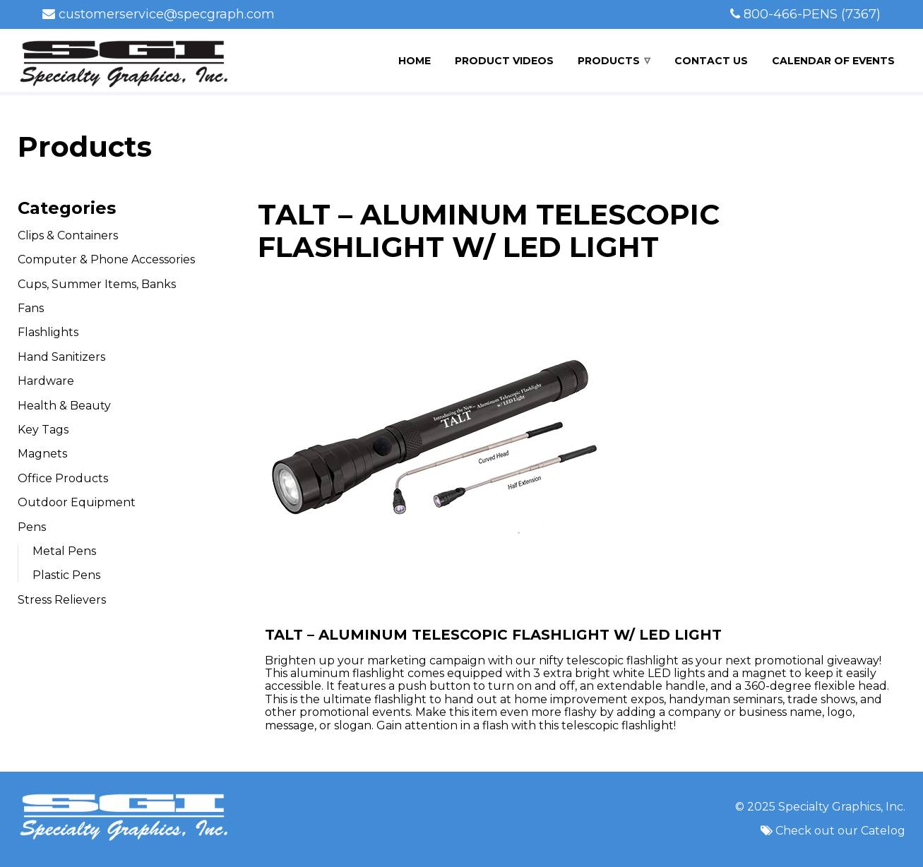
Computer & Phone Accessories (106, 259)
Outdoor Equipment (77, 502)
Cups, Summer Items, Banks (97, 284)
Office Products (63, 478)
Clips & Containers (68, 235)
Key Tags (43, 429)
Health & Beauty (64, 405)
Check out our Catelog (840, 830)
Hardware (46, 381)
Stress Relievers (62, 599)
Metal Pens (64, 551)
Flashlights (48, 332)
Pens (32, 527)
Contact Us (711, 60)
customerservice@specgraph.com (167, 14)
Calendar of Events (833, 60)
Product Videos (504, 60)
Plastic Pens (66, 575)
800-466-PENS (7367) (812, 14)
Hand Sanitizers (61, 357)
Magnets (42, 453)
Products (609, 60)
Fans (31, 308)
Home (414, 60)
